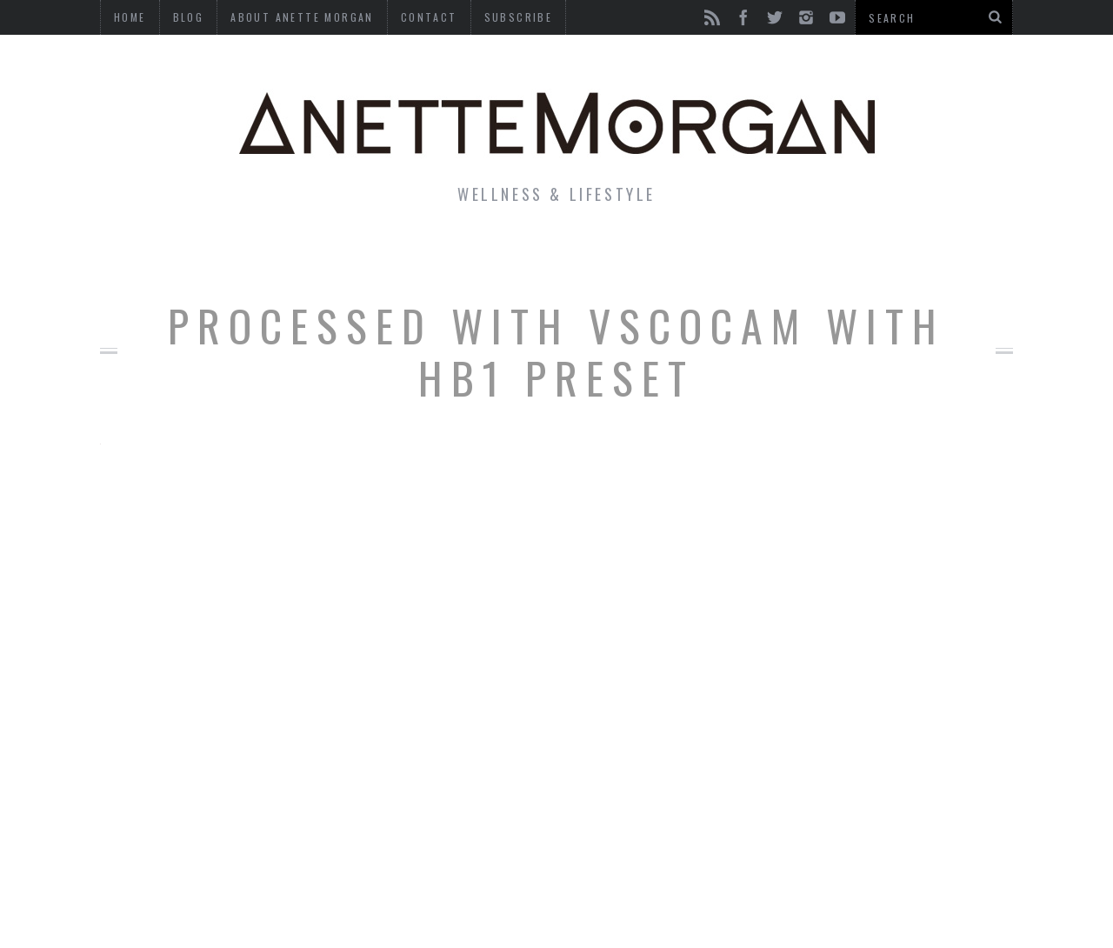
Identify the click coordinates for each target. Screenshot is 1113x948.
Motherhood (647, 255)
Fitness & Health (388, 255)
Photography (885, 255)
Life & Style (224, 255)
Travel (764, 255)
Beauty (529, 255)
